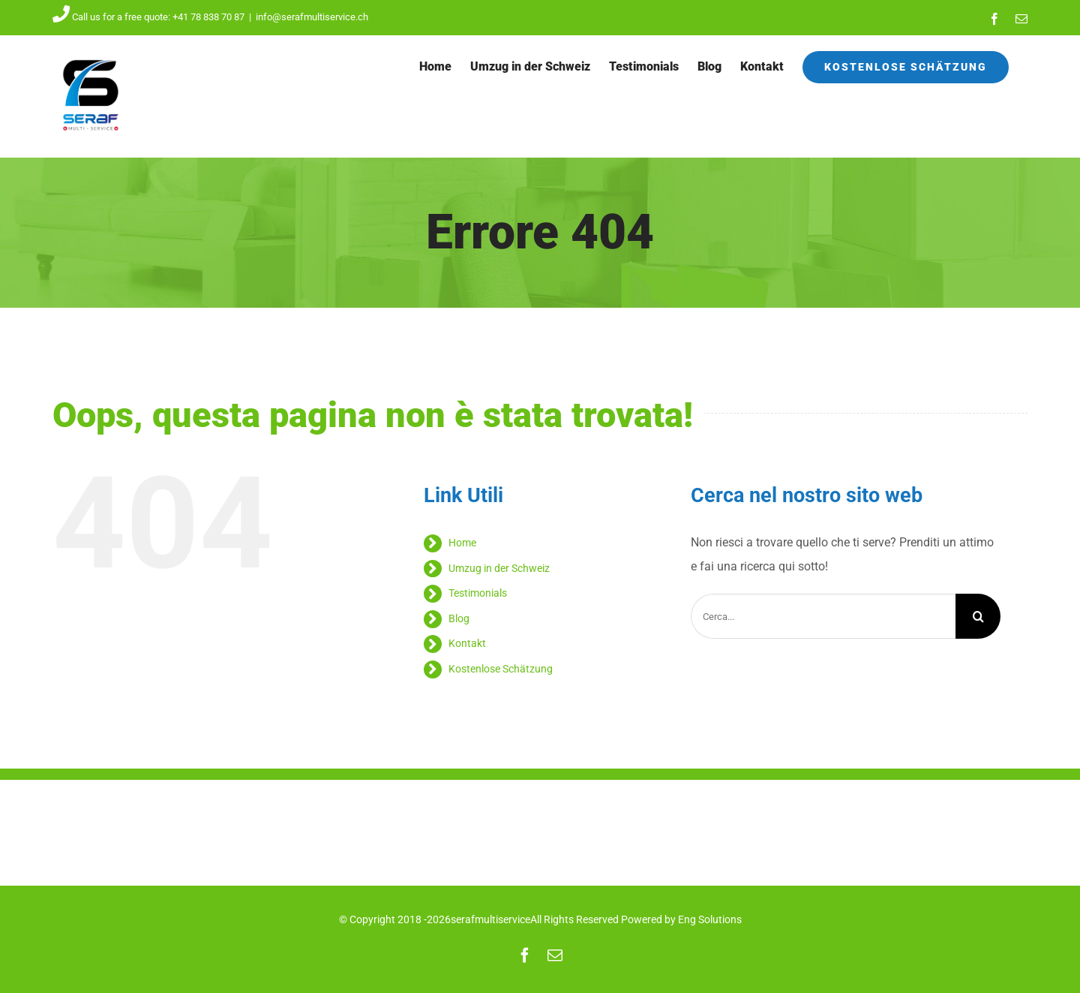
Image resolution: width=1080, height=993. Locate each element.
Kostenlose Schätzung (500, 669)
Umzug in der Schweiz (499, 568)
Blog (459, 618)
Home (462, 543)
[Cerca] (978, 616)
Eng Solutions (710, 919)
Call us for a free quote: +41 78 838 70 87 (148, 17)
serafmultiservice (490, 919)
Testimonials (477, 593)
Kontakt (467, 643)
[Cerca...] (823, 616)
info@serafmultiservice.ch (312, 17)
